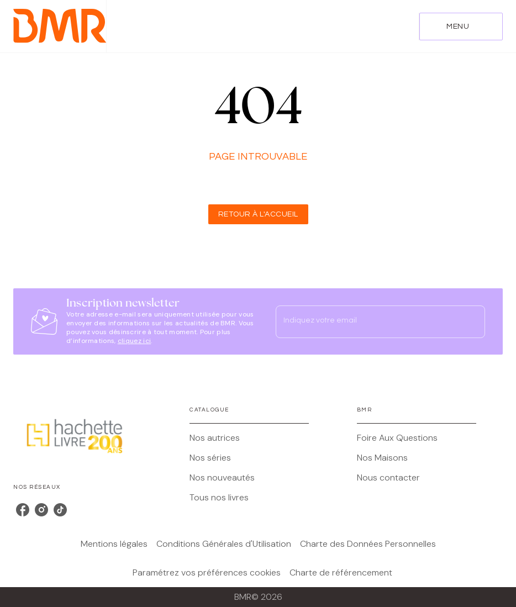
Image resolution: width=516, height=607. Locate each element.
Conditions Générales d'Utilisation (223, 544)
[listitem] (22, 509)
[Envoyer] (472, 321)
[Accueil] (59, 26)
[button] (258, 214)
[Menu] (461, 26)
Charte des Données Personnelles (368, 544)
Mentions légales (114, 544)
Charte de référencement (340, 572)
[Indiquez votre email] (366, 321)
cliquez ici (134, 340)
